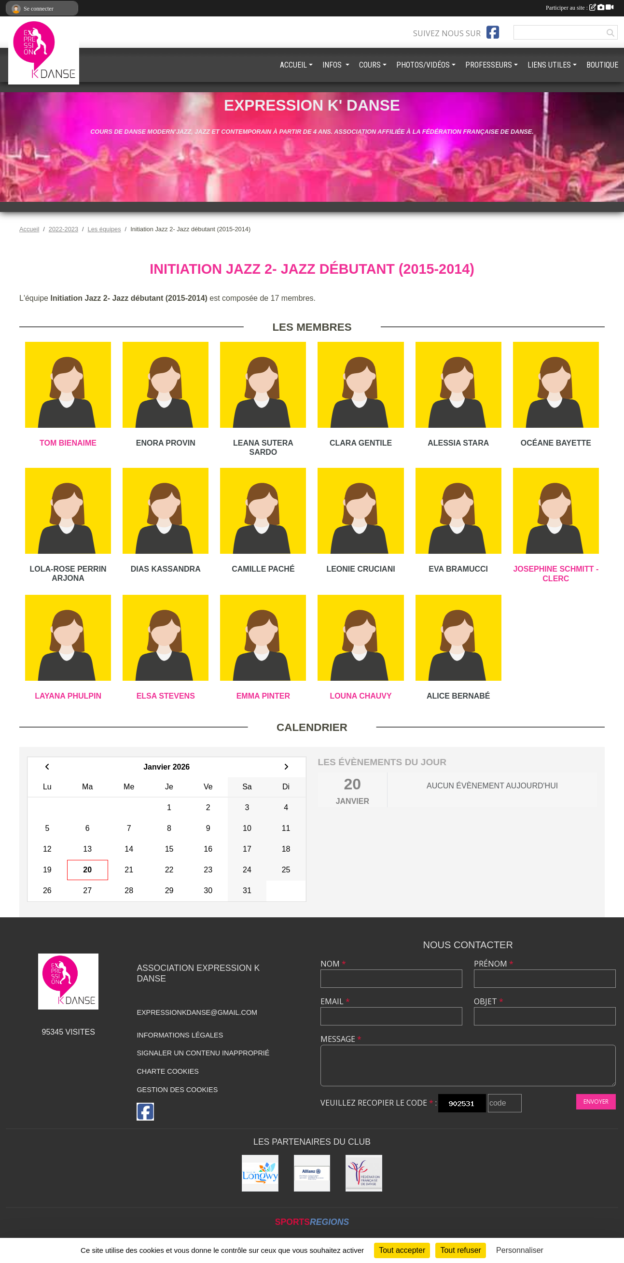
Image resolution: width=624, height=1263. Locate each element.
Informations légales (180, 1035)
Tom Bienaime (68, 443)
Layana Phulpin (68, 696)
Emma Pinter (263, 696)
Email (335, 1001)
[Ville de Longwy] (260, 1173)
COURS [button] (370, 65)
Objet (488, 1001)
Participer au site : (579, 7)
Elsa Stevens (166, 696)
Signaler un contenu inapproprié (203, 1053)
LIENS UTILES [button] (549, 65)
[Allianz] (312, 1173)
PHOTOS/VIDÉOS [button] (423, 65)
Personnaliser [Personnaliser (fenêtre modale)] (519, 1250)
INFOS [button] (333, 65)
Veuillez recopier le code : (378, 1102)
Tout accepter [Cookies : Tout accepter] (402, 1250)
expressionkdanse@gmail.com (197, 1012)
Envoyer (596, 1101)
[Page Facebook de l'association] (492, 32)
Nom (333, 963)
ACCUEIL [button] (293, 65)
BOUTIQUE (602, 65)
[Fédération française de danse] (364, 1173)
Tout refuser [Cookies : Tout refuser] (460, 1250)
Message (340, 1039)
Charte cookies (167, 1071)
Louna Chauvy (360, 696)
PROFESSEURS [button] (488, 65)
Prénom (493, 963)
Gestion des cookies (177, 1090)
